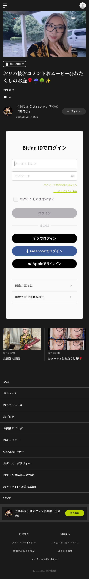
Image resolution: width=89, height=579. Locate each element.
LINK (7, 498)
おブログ (8, 90)
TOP (6, 381)
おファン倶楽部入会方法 (18, 475)
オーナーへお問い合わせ (44, 559)
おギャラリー (11, 440)
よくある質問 (65, 551)
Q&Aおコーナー (13, 452)
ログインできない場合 (65, 191)
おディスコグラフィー (17, 463)
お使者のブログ (13, 428)
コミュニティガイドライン (65, 542)
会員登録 (74, 513)
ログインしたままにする (37, 199)
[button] (44, 263)
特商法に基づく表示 (24, 551)
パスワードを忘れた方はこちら (60, 184)
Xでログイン (44, 238)
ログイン (82, 5)
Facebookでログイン (44, 251)
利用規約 (65, 534)
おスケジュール (13, 405)
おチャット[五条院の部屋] (19, 487)
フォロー (74, 111)
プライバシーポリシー (24, 542)
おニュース (10, 393)
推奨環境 (24, 534)
